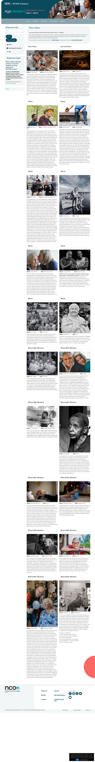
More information (84, 759)
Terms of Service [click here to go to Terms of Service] (77, 710)
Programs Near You (59, 700)
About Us (44, 691)
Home (28, 21)
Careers (43, 699)
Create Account (11, 40)
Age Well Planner (59, 695)
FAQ (8, 51)
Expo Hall (44, 21)
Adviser (56, 691)
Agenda (36, 21)
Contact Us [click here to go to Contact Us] (88, 710)
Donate (6, 692)
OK (77, 759)
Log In (9, 36)
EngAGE (63, 21)
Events (43, 695)
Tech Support (53, 21)
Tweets (7, 89)
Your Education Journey (14, 48)
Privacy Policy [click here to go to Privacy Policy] (65, 710)
